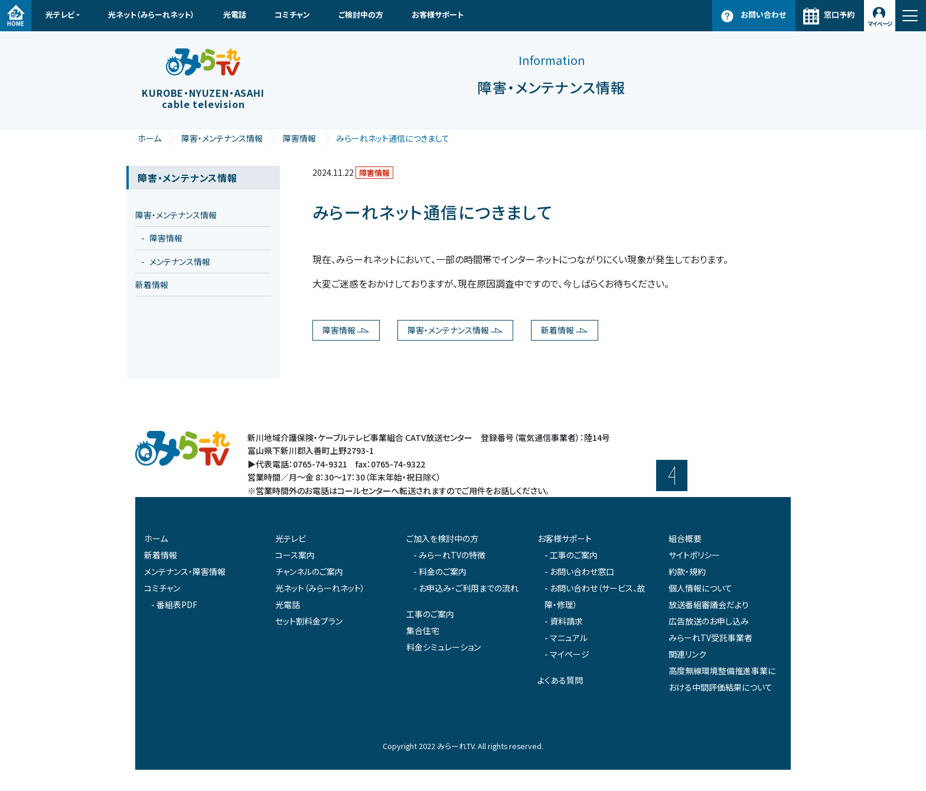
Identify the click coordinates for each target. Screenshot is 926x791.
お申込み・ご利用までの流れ (469, 588)
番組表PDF (176, 604)
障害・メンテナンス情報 (222, 138)
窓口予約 (839, 14)
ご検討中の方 (360, 14)
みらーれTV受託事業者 (710, 637)
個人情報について (700, 588)
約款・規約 (687, 571)
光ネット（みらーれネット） (151, 14)
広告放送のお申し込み (709, 621)
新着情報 (557, 330)
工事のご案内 (430, 614)
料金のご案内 (443, 571)
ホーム (149, 138)
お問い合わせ (763, 14)
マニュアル (569, 637)
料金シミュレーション (443, 647)
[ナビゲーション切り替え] (910, 15)
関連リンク (687, 654)
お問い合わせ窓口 (582, 571)
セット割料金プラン (309, 621)
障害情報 (299, 138)
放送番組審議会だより (709, 604)
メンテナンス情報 (179, 261)
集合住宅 (422, 630)
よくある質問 (560, 680)
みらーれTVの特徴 (452, 555)
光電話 (234, 14)
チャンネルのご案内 (309, 571)
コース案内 (295, 555)
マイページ (880, 23)
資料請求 (566, 621)
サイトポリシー (694, 555)
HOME (15, 23)
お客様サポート (438, 14)
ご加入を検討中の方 (442, 538)
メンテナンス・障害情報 (185, 571)
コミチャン (292, 14)
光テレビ (59, 14)
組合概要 (685, 538)
